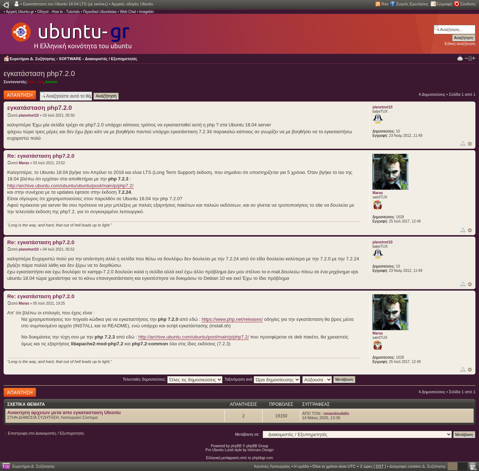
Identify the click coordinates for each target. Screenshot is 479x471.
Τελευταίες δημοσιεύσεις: (173, 379)
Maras (24, 163)
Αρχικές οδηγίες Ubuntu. (132, 4)
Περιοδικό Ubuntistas (99, 12)
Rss (384, 4)
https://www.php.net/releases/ (232, 319)
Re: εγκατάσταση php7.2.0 (41, 156)
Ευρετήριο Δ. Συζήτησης (32, 59)
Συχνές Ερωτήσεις (412, 4)
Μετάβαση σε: (247, 434)
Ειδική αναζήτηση (460, 43)
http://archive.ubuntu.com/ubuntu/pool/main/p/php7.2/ (193, 337)
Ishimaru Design (260, 450)
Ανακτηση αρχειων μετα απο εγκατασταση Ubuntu (64, 412)
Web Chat (128, 12)
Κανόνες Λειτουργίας (272, 466)
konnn (52, 82)
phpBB (236, 446)
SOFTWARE (70, 59)
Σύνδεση (467, 4)
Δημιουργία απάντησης (20, 94)
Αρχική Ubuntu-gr (20, 12)
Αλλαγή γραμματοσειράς (470, 58)
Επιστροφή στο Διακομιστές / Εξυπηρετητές (46, 433)
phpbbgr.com (262, 458)
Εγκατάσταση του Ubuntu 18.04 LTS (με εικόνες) (65, 4)
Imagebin (146, 12)
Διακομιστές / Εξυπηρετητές (111, 59)
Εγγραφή (444, 4)
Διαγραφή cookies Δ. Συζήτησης (417, 466)
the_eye (35, 82)
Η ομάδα (301, 466)
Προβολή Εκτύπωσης (460, 57)
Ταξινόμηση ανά (262, 379)
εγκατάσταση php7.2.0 (39, 73)
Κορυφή (470, 144)
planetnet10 (29, 115)
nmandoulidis (336, 413)
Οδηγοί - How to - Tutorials (58, 12)
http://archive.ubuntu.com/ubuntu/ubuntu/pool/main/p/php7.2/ (70, 185)
